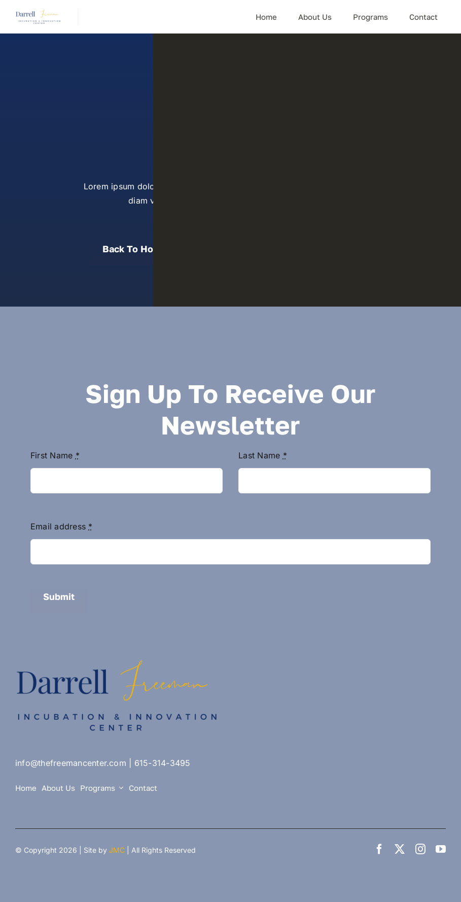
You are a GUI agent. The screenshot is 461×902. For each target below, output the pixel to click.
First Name (55, 455)
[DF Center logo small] (38, 13)
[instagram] (420, 849)
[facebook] (379, 849)
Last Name (262, 455)
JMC (117, 850)
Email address (61, 526)
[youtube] (441, 849)
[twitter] (400, 849)
